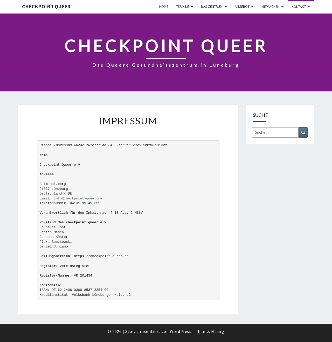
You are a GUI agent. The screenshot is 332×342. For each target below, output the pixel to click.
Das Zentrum (212, 6)
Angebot (242, 6)
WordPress (180, 331)
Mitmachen (270, 6)
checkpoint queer (46, 6)
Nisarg (217, 331)
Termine (182, 6)
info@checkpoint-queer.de (78, 198)
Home (163, 6)
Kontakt (299, 6)
